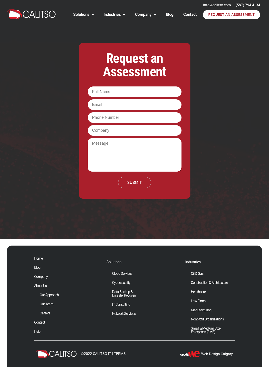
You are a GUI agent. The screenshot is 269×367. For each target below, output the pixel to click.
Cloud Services (122, 273)
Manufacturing (201, 310)
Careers (45, 313)
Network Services (124, 314)
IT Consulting (121, 304)
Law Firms (198, 301)
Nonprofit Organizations (207, 319)
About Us (40, 286)
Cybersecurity (121, 283)
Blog (169, 14)
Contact (190, 14)
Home (38, 258)
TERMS (120, 354)
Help (37, 331)
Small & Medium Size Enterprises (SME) (205, 330)
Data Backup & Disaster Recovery (124, 293)
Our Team (46, 304)
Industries (114, 14)
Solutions (83, 14)
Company (145, 14)
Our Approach (49, 295)
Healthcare (198, 292)
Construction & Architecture (209, 283)
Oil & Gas (197, 273)
